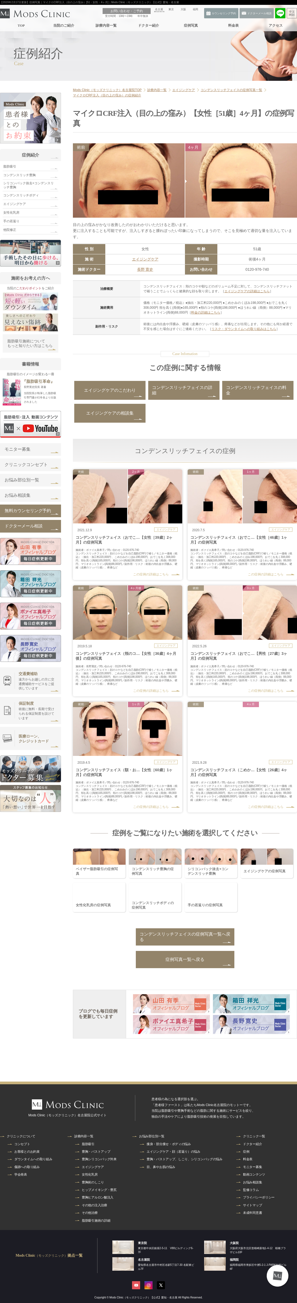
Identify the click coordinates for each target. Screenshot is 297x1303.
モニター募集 (18, 449)
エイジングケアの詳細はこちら (247, 291)
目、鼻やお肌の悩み (161, 1167)
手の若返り (11, 221)
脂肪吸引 (9, 166)
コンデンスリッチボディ (21, 195)
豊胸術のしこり (93, 1182)
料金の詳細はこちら (205, 312)
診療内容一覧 (105, 25)
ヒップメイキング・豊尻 (99, 1190)
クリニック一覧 (254, 1136)
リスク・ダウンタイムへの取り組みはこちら (243, 329)
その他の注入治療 (94, 1205)
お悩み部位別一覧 (22, 480)
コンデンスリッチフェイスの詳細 (182, 390)
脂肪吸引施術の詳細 (96, 1220)
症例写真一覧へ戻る (185, 959)
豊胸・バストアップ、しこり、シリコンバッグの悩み (184, 1159)
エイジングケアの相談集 (110, 413)
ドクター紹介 (148, 25)
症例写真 (191, 25)
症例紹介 (30, 155)
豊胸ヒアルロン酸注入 (97, 1197)
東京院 (142, 1243)
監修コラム (251, 1190)
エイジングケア (145, 259)
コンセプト (22, 1144)
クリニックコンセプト (26, 464)
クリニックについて (21, 1136)
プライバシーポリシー (259, 1197)
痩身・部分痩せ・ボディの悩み (169, 1144)
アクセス (276, 25)
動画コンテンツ (254, 1174)
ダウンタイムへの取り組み (33, 1159)
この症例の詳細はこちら (151, 574)
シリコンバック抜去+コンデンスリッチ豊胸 (28, 185)
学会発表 (20, 1174)
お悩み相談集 (18, 495)
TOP (21, 25)
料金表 (233, 25)
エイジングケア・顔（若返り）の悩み (173, 1151)
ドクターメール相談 (23, 526)
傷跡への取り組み (27, 1167)
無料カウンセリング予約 (28, 510)
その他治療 (90, 1213)
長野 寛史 (145, 269)
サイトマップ (252, 1205)
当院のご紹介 (63, 25)
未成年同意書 (252, 1213)
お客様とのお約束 (27, 1151)
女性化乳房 (11, 212)
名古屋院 (144, 1259)
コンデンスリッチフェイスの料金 (256, 390)
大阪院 (234, 1243)
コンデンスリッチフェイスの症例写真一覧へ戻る (185, 937)
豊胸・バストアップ (96, 1151)
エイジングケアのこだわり (110, 390)
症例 (246, 1151)
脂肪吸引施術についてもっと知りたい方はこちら (30, 343)
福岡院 (234, 1259)
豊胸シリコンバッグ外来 (99, 1159)
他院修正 (9, 230)
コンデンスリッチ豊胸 (19, 175)
